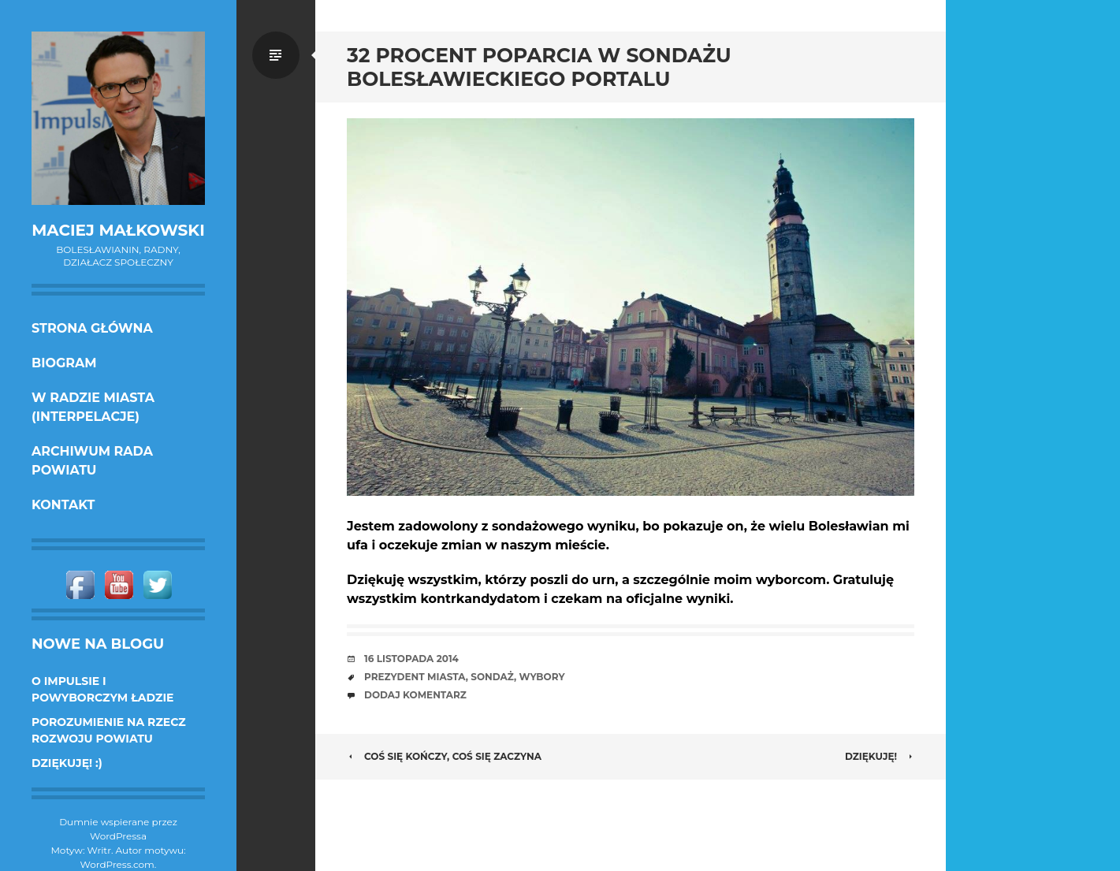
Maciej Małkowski (118, 230)
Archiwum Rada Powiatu (92, 461)
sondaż (492, 677)
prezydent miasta (415, 677)
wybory (542, 677)
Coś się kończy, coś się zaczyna (444, 756)
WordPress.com (117, 864)
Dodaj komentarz (415, 695)
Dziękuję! (879, 756)
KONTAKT (63, 504)
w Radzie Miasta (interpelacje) (93, 407)
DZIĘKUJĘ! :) (67, 763)
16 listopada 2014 (411, 658)
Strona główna (92, 328)
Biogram (64, 362)
